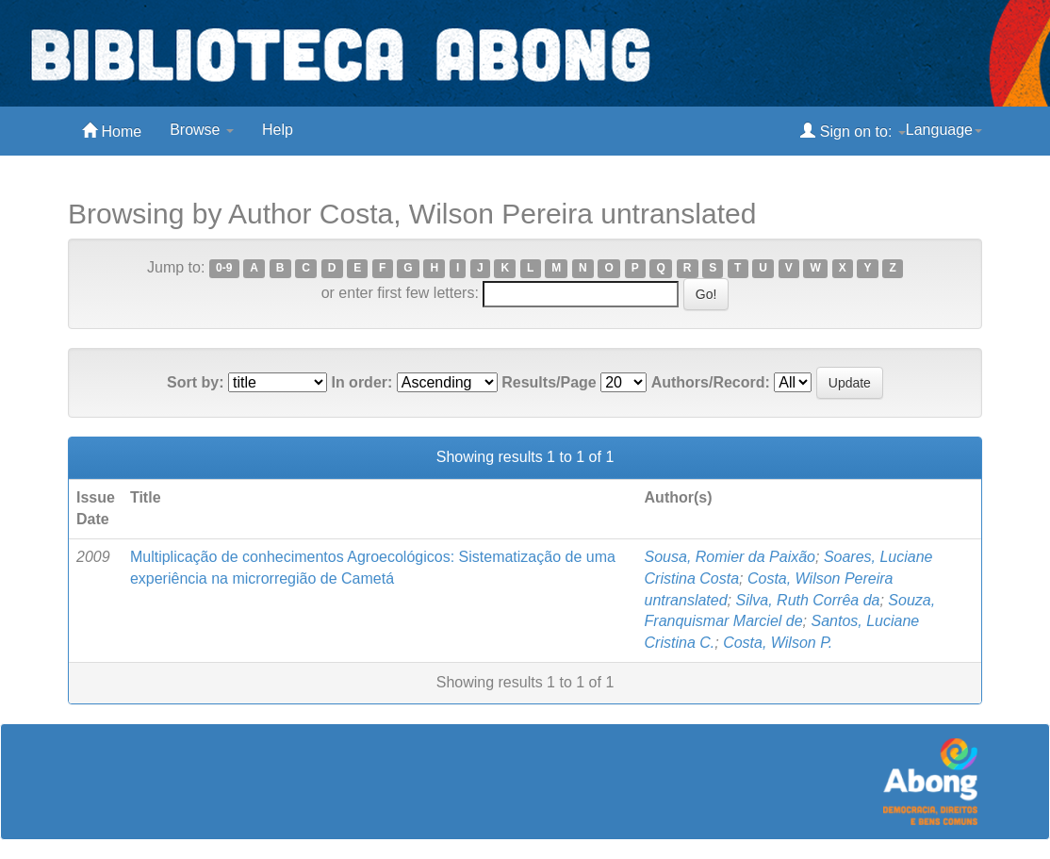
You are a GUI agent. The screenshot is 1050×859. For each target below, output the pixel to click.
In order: (361, 382)
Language (944, 130)
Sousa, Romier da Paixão (730, 557)
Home (111, 131)
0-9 (224, 268)
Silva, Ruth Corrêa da (808, 600)
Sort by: (195, 382)
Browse (202, 130)
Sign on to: (852, 131)
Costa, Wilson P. (777, 643)
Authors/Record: (710, 382)
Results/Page (548, 382)
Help (277, 130)
